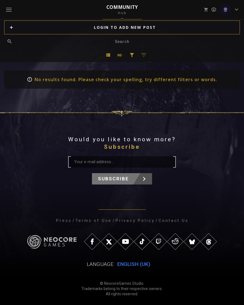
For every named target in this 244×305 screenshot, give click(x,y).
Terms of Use (93, 220)
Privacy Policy (135, 220)
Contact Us (173, 220)
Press (63, 220)
